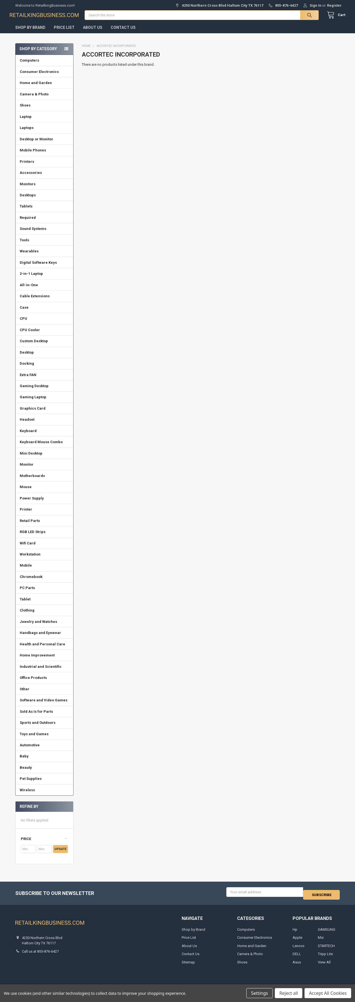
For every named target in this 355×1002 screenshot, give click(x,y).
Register (334, 5)
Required (28, 223)
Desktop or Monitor (36, 145)
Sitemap (188, 965)
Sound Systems (33, 234)
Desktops (28, 201)
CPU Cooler (30, 335)
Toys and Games (34, 739)
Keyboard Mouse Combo (41, 447)
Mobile (26, 571)
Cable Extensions (35, 302)
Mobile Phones (33, 156)
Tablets (26, 212)
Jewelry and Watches (38, 627)
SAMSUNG (326, 932)
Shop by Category (38, 54)
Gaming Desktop (34, 391)
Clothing (27, 616)
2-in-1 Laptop (31, 279)
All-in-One (29, 290)
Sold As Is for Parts (36, 717)
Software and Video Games (43, 706)
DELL (297, 957)
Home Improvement (37, 661)
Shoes (25, 111)
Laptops (27, 133)
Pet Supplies (31, 784)
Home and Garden (36, 88)
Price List (64, 33)
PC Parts (27, 593)
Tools (24, 245)
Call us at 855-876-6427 (40, 954)
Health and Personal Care (42, 650)
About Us (92, 33)
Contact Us (123, 33)
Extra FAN (28, 380)
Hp (295, 932)
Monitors (28, 189)
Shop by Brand (30, 33)
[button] (44, 844)
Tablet (25, 605)
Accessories (31, 178)
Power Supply (32, 504)
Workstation (30, 560)
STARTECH (326, 949)
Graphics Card (32, 414)
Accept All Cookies (328, 993)
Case (24, 313)
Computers (29, 66)
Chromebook (31, 582)
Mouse (26, 492)
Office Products (33, 683)
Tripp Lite (325, 957)
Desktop (27, 358)
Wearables (29, 257)
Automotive (30, 751)
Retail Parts (30, 526)
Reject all (288, 993)
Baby (24, 762)
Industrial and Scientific (41, 672)
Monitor (27, 470)
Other (24, 694)
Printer (26, 515)
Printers (27, 167)
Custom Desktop (34, 346)
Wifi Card (28, 549)
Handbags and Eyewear (40, 638)
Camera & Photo (34, 100)
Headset (27, 425)
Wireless (27, 795)
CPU (23, 324)
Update (60, 854)
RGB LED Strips (32, 537)
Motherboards (32, 481)
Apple (297, 940)
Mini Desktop (31, 459)
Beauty (26, 773)
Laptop (26, 122)
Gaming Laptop (33, 402)
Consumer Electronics (39, 77)
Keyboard (28, 436)
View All (324, 965)
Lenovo (299, 949)
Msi (321, 940)
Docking (27, 369)
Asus (297, 965)
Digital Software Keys (38, 268)
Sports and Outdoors (37, 728)
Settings (259, 993)
